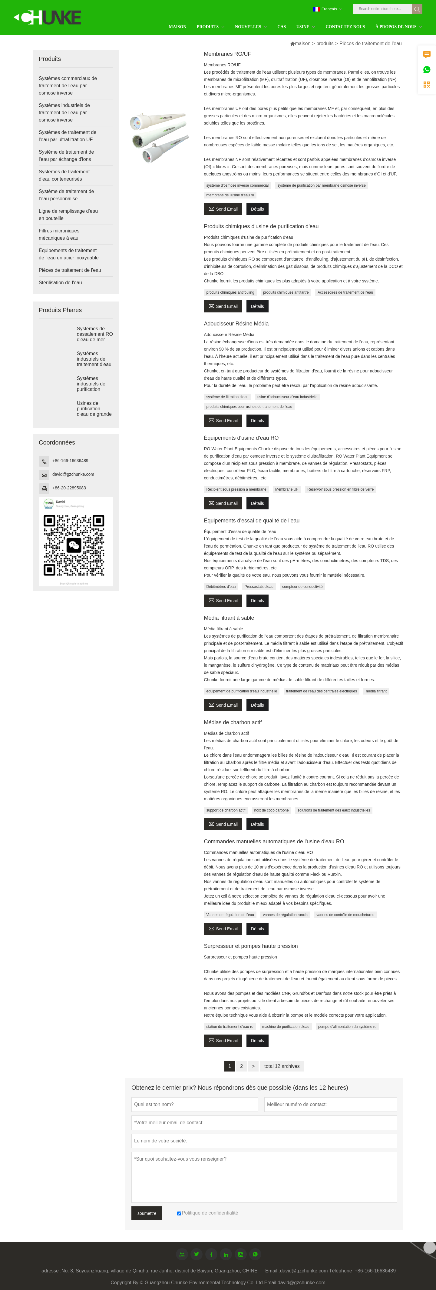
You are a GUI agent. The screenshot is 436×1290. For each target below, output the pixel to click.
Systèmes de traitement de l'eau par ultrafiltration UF (67, 136)
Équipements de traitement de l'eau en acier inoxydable (69, 254)
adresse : (51, 1270)
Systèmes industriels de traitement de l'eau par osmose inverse (64, 112)
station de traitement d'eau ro (229, 1027)
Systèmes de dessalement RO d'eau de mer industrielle (95, 337)
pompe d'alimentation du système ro (347, 1027)
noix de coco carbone (271, 810)
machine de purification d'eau (285, 1027)
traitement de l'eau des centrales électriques (321, 691)
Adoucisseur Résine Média (236, 324)
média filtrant (376, 691)
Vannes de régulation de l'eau (230, 915)
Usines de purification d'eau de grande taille (94, 411)
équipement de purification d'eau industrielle (241, 691)
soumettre (146, 1213)
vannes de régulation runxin (285, 915)
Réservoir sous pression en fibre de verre (340, 489)
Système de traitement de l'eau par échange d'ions (66, 155)
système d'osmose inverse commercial (237, 185)
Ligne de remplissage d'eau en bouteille (68, 214)
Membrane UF (287, 489)
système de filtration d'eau (227, 397)
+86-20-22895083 (69, 487)
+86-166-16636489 (70, 460)
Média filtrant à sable (229, 618)
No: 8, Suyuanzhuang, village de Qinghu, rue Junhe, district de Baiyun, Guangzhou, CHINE (159, 1270)
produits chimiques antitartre (286, 292)
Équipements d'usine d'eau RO (241, 438)
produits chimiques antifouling (230, 292)
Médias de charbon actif (233, 722)
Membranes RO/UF (227, 54)
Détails (257, 209)
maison (300, 43)
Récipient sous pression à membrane (236, 489)
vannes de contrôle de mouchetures (345, 915)
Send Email (223, 208)
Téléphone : (342, 1270)
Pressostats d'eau (259, 587)
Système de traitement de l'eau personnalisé (66, 195)
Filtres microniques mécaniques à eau (59, 234)
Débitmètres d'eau (221, 587)
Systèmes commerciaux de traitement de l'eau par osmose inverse (68, 85)
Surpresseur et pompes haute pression (251, 946)
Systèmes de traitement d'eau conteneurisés (64, 175)
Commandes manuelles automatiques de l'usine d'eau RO (274, 841)
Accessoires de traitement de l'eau (345, 292)
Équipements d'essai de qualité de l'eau (252, 521)
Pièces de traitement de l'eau (70, 270)
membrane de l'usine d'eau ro (230, 195)
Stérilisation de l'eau (60, 282)
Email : (272, 1270)
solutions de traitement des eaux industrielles (334, 810)
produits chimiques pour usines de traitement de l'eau (249, 407)
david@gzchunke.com (73, 474)
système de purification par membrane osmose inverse (322, 185)
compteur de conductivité (302, 587)
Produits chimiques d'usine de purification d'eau (261, 226)
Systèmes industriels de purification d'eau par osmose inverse (94, 389)
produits (325, 43)
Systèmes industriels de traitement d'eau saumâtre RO (94, 361)
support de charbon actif (226, 810)
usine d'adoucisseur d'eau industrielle (287, 397)
